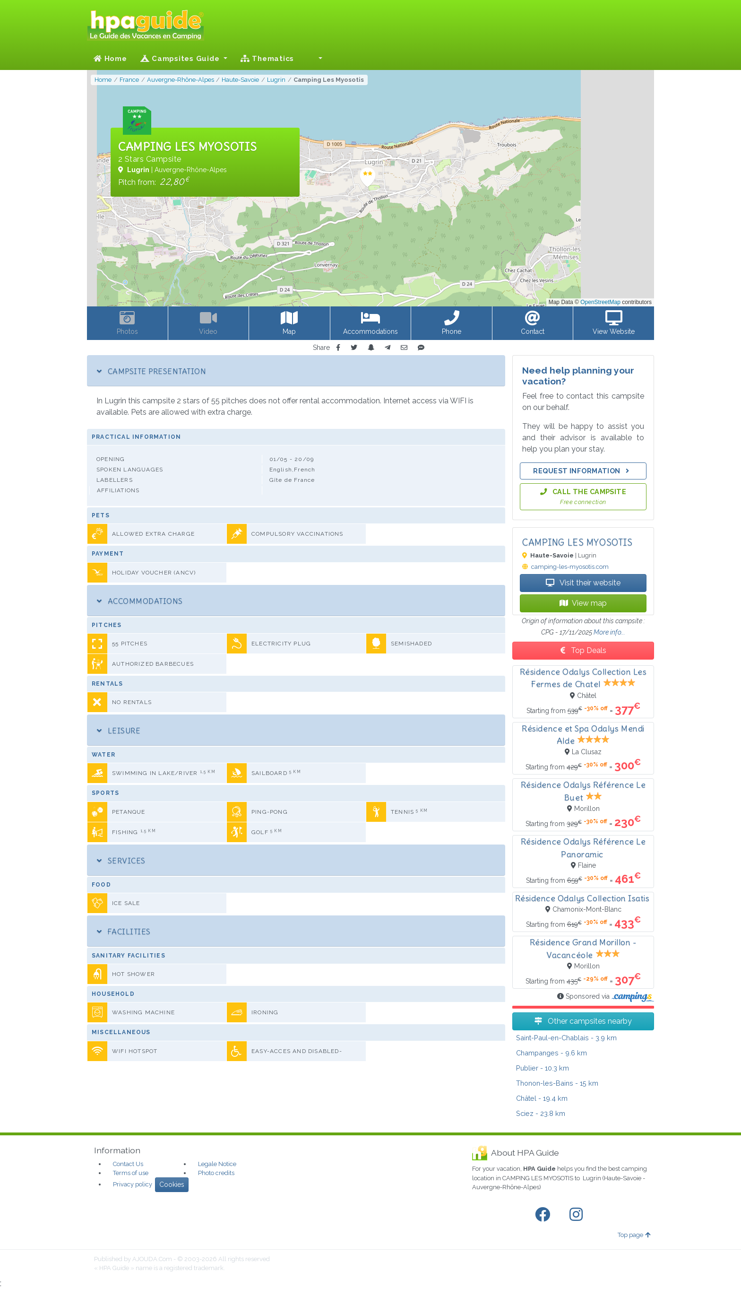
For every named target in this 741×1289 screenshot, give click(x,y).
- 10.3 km (542, 1068)
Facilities (124, 931)
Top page (634, 1234)
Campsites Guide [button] (181, 58)
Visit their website (583, 582)
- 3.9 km (566, 1038)
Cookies (171, 1184)
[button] (315, 58)
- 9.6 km (551, 1053)
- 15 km (557, 1083)
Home (110, 58)
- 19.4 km (542, 1098)
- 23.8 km (540, 1113)
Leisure (118, 730)
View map (583, 603)
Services (121, 860)
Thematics (267, 58)
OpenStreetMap (600, 302)
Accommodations (140, 601)
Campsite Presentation (151, 371)
